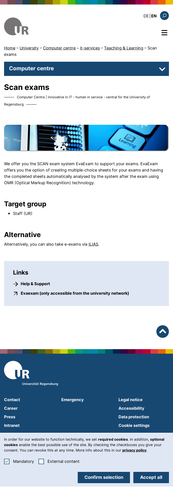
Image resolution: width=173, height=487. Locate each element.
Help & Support (35, 283)
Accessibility (131, 408)
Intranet (12, 425)
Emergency (72, 399)
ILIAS (93, 244)
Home (9, 48)
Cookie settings (134, 425)
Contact (12, 399)
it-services (90, 48)
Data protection (133, 416)
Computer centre (59, 48)
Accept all (151, 477)
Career (11, 408)
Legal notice (130, 399)
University (29, 48)
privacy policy (134, 450)
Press (9, 416)
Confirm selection (103, 477)
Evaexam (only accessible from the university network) (75, 293)
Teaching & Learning (123, 48)
